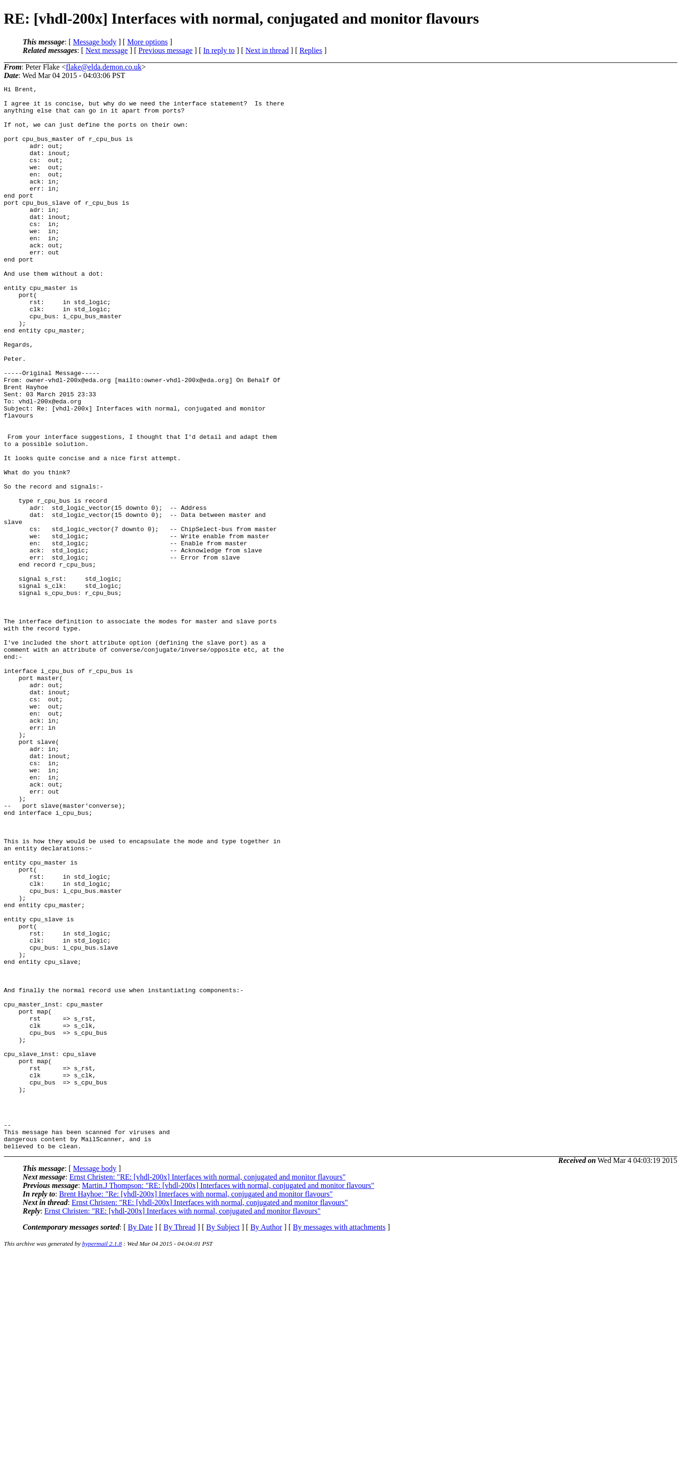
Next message (107, 50)
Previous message (165, 50)
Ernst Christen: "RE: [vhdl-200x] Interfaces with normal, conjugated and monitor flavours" (208, 1390)
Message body (94, 42)
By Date (140, 1440)
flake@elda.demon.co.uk (103, 67)
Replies (310, 50)
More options (147, 42)
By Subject (223, 1440)
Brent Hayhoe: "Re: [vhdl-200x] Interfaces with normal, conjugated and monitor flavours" (196, 1407)
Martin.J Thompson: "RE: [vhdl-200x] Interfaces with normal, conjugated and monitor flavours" (228, 1398)
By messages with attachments (339, 1440)
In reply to (219, 50)
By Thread (180, 1440)
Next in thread (267, 50)
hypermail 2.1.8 (102, 1456)
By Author (266, 1440)
